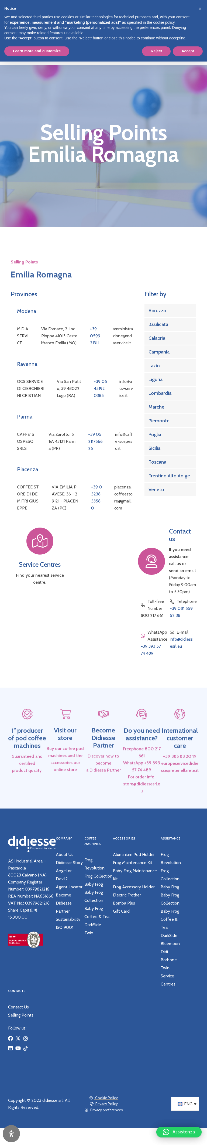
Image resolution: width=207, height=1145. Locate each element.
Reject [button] (156, 51)
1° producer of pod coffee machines (27, 753)
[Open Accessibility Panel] (11, 1133)
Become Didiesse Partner (103, 753)
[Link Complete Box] (170, 310)
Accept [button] (187, 51)
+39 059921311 (95, 335)
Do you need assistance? (142, 750)
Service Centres (40, 564)
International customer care (180, 753)
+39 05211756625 (95, 441)
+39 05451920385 (100, 388)
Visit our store (65, 750)
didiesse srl (52, 1101)
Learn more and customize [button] (37, 51)
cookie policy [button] (163, 22)
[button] (179, 1132)
